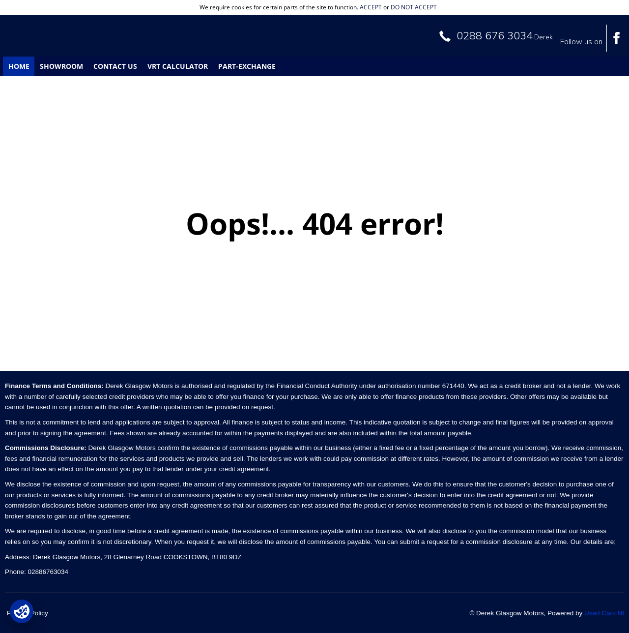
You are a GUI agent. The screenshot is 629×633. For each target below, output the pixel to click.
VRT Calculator (177, 66)
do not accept (414, 7)
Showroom (61, 66)
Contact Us (115, 66)
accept (371, 7)
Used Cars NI (604, 613)
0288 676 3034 (495, 35)
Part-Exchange (247, 66)
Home (18, 66)
